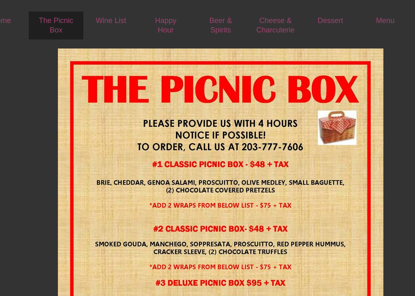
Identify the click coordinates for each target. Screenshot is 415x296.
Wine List (111, 20)
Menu (385, 20)
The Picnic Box (56, 25)
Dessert (330, 20)
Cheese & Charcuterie (276, 25)
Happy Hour (166, 25)
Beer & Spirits (220, 25)
